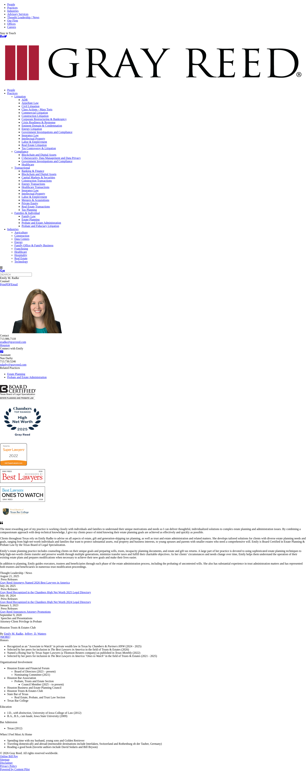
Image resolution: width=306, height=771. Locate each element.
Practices (12, 7)
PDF (8, 284)
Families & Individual (27, 213)
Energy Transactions (33, 183)
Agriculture (21, 232)
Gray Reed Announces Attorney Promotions (25, 611)
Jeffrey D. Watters (35, 633)
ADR (25, 99)
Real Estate (20, 258)
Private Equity (30, 203)
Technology (21, 261)
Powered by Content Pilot (15, 769)
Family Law (29, 216)
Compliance (21, 151)
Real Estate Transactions (36, 206)
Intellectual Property (33, 138)
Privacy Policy (8, 766)
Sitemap (4, 759)
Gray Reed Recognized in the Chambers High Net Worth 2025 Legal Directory (45, 592)
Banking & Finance (33, 170)
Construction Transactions (37, 180)
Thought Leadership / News (23, 17)
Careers (11, 27)
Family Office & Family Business (33, 245)
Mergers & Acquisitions (35, 200)
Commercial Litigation (35, 112)
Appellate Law (30, 102)
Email (14, 284)
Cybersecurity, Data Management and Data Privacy (51, 158)
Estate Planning (31, 219)
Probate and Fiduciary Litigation (40, 226)
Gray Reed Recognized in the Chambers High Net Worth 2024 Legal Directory (45, 602)
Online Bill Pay (9, 756)
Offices (11, 23)
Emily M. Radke (13, 633)
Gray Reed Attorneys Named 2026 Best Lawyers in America (35, 582)
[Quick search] (16, 274)
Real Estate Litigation (34, 145)
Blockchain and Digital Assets (39, 154)
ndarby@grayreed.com (13, 364)
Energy (18, 242)
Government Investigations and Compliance (47, 132)
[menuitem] (156, 90)
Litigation (20, 96)
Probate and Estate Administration (41, 222)
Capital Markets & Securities (38, 177)
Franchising (21, 248)
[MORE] (5, 636)
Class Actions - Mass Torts (37, 109)
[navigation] (153, 267)
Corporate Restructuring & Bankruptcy (44, 119)
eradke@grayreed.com (13, 342)
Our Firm (12, 20)
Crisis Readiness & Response (38, 122)
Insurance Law (30, 135)
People (11, 4)
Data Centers (21, 238)
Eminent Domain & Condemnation (42, 125)
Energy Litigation (32, 128)
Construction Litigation (35, 115)
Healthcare (28, 164)
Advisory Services (17, 14)
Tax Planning (29, 209)
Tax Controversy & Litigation (39, 148)
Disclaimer (6, 762)
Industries (13, 10)
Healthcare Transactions (35, 187)
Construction (21, 235)
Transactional (22, 167)
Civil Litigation (30, 106)
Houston (5, 345)
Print (3, 284)
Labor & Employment (34, 141)
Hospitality (20, 255)
